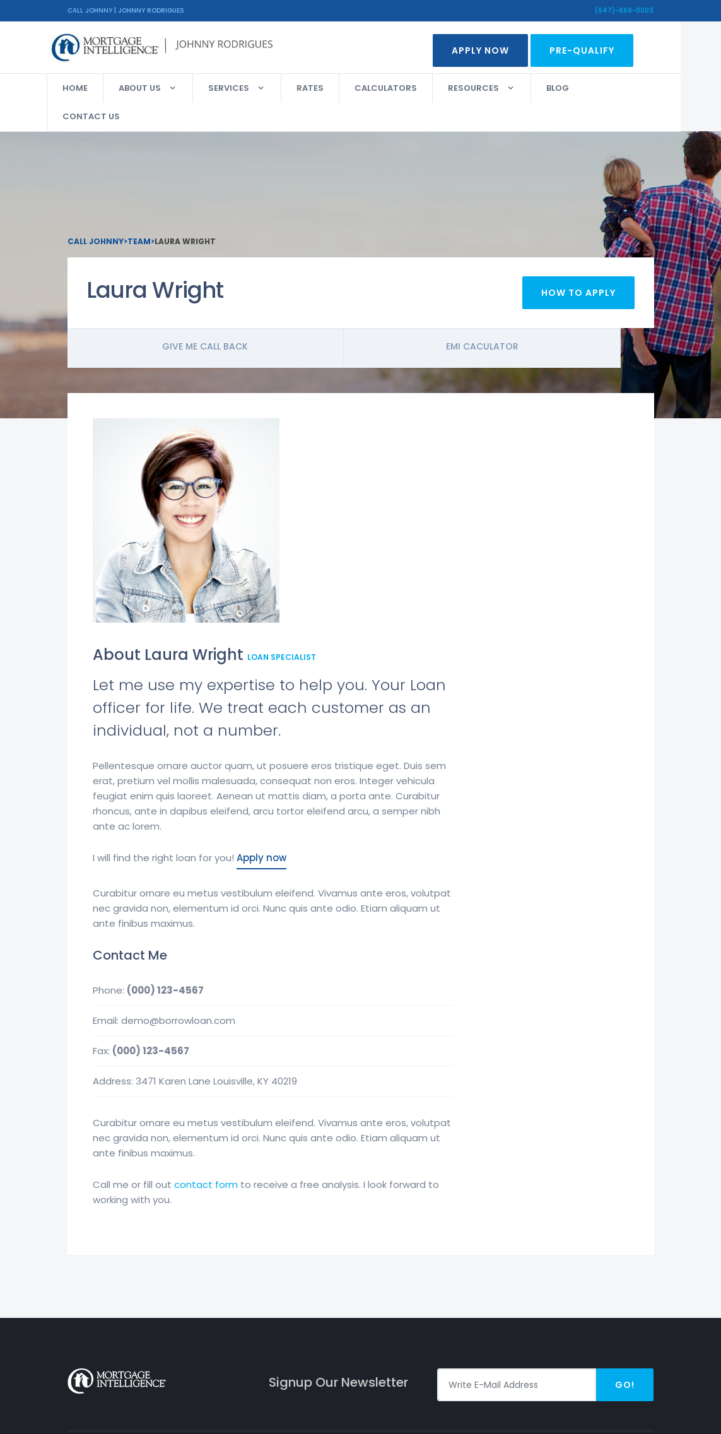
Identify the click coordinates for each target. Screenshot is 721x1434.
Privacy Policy (416, 1252)
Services (249, 88)
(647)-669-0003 (624, 10)
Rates (330, 88)
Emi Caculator (507, 351)
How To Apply (578, 297)
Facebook (606, 1252)
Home (95, 88)
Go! (625, 1163)
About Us (160, 88)
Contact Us (112, 116)
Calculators (406, 88)
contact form (391, 963)
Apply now (446, 636)
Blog (578, 88)
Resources (494, 88)
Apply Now (501, 50)
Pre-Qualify (602, 50)
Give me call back (214, 351)
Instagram (609, 1272)
